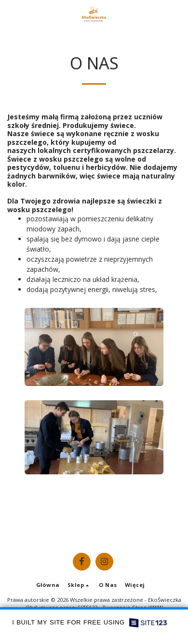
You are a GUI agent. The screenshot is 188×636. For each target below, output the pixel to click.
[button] (10, 14)
